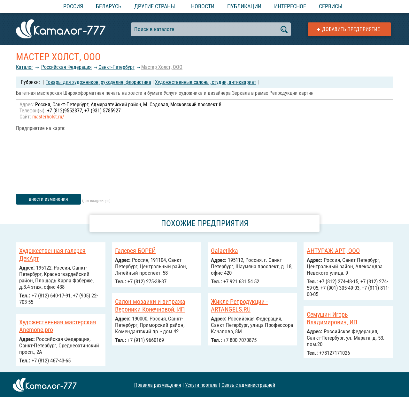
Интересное (290, 6)
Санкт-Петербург (116, 67)
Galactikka (224, 251)
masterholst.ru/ (48, 117)
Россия (73, 6)
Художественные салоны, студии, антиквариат (205, 82)
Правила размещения (157, 385)
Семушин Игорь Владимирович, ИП (332, 318)
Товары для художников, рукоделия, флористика (98, 82)
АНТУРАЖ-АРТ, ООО (333, 251)
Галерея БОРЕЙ (135, 251)
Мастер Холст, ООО (161, 67)
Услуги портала (201, 385)
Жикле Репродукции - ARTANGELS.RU (239, 305)
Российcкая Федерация (66, 67)
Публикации (244, 6)
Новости (202, 6)
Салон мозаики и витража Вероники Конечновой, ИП (150, 305)
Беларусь (108, 6)
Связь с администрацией (248, 385)
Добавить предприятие (351, 29)
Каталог (24, 67)
